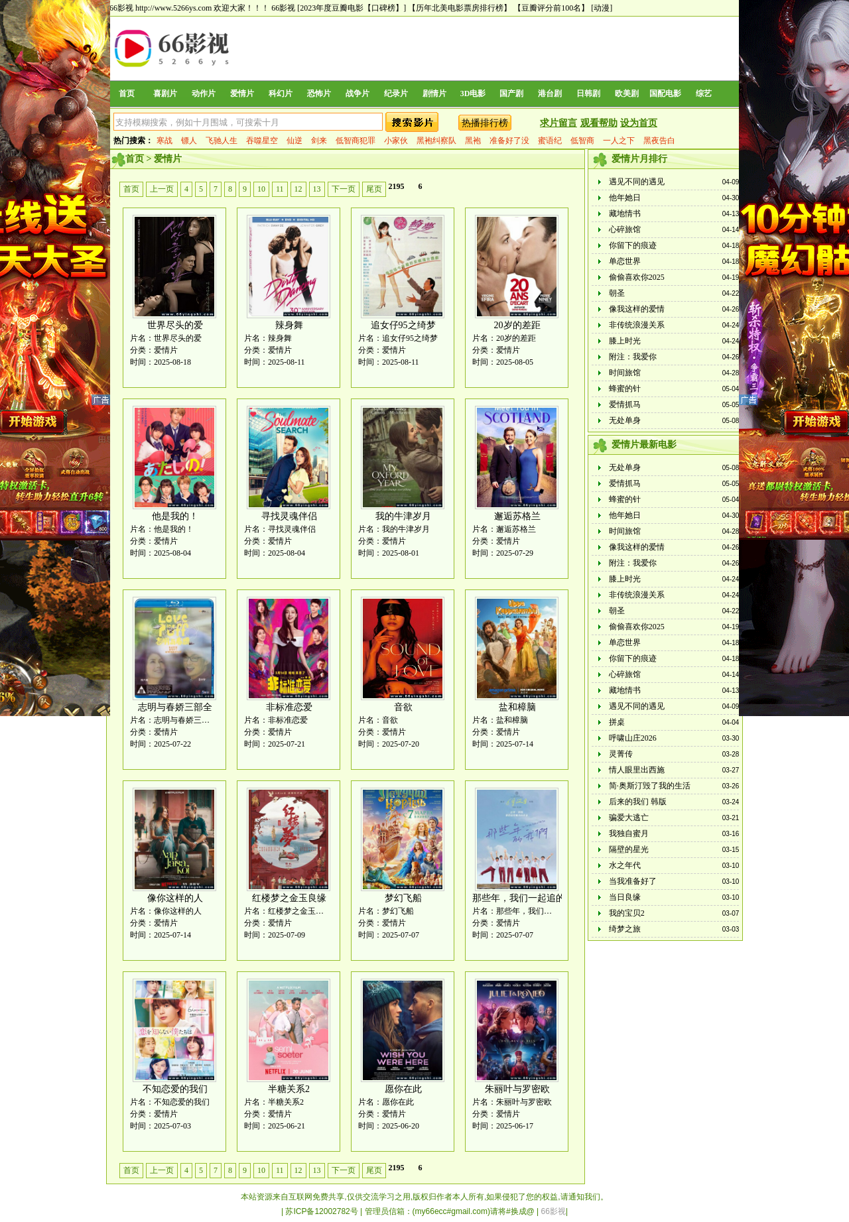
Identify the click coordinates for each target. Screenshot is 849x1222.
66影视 (283, 8)
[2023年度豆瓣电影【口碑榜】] (351, 8)
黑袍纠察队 (436, 140)
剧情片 (434, 93)
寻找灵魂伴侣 (289, 516)
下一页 (344, 189)
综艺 (704, 93)
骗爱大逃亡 (629, 817)
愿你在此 (403, 1089)
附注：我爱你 (633, 356)
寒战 (164, 140)
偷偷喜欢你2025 (637, 277)
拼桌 (617, 722)
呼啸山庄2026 (633, 738)
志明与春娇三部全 (175, 707)
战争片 (357, 93)
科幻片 (281, 93)
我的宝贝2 (627, 913)
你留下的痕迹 (633, 245)
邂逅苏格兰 (517, 516)
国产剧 (511, 93)
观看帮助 (599, 123)
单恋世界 (625, 261)
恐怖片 (319, 93)
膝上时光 (625, 340)
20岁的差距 (517, 325)
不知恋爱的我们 (175, 1089)
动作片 (204, 93)
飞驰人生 (221, 140)
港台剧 (550, 93)
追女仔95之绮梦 (403, 325)
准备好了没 (509, 140)
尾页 (374, 189)
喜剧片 (165, 93)
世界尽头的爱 (175, 325)
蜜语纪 (550, 140)
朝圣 (617, 293)
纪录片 (396, 93)
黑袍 (473, 140)
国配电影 (665, 93)
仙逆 (294, 140)
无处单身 (625, 420)
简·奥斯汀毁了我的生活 (649, 785)
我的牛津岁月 (403, 516)
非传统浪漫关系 (637, 325)
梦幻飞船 (403, 898)
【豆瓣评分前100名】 (551, 8)
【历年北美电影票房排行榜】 (459, 8)
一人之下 (619, 140)
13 (317, 189)
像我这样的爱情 (637, 309)
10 (261, 189)
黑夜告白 (659, 140)
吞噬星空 (262, 140)
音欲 (403, 707)
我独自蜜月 (629, 833)
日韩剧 (588, 93)
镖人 (189, 140)
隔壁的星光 (629, 849)
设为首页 (638, 123)
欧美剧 (627, 93)
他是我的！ (175, 516)
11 (280, 189)
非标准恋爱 (289, 707)
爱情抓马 (625, 404)
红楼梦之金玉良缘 (289, 898)
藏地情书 (625, 213)
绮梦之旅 (625, 929)
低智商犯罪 (355, 140)
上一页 (162, 189)
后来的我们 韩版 (638, 801)
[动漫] (601, 8)
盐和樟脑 (517, 707)
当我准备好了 (633, 881)
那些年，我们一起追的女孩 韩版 (538, 898)
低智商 (582, 140)
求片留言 (558, 123)
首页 (127, 93)
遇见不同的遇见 (637, 181)
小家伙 (396, 140)
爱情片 (242, 93)
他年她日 (625, 197)
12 (298, 189)
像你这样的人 (175, 898)
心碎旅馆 (625, 229)
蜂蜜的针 (625, 388)
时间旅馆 (625, 372)
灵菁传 (621, 754)
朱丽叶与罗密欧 (517, 1089)
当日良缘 (625, 897)
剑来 (319, 140)
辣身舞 (289, 325)
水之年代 (625, 865)
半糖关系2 (289, 1089)
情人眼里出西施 (637, 769)
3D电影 (473, 93)
